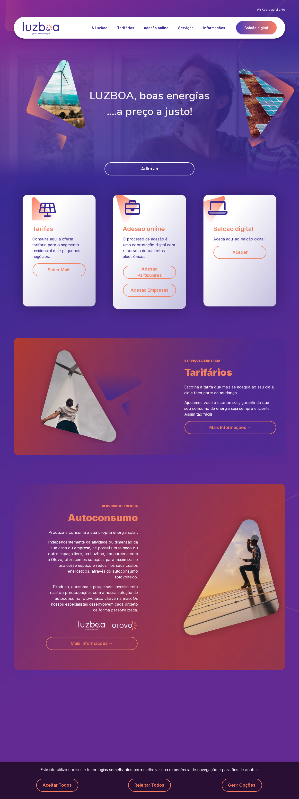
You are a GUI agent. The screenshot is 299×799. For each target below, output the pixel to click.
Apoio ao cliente (273, 10)
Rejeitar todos (149, 785)
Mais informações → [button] (230, 428)
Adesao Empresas (149, 290)
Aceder (240, 252)
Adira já (150, 169)
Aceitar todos (57, 785)
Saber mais (59, 270)
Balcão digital (256, 29)
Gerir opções (242, 785)
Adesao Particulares (150, 273)
